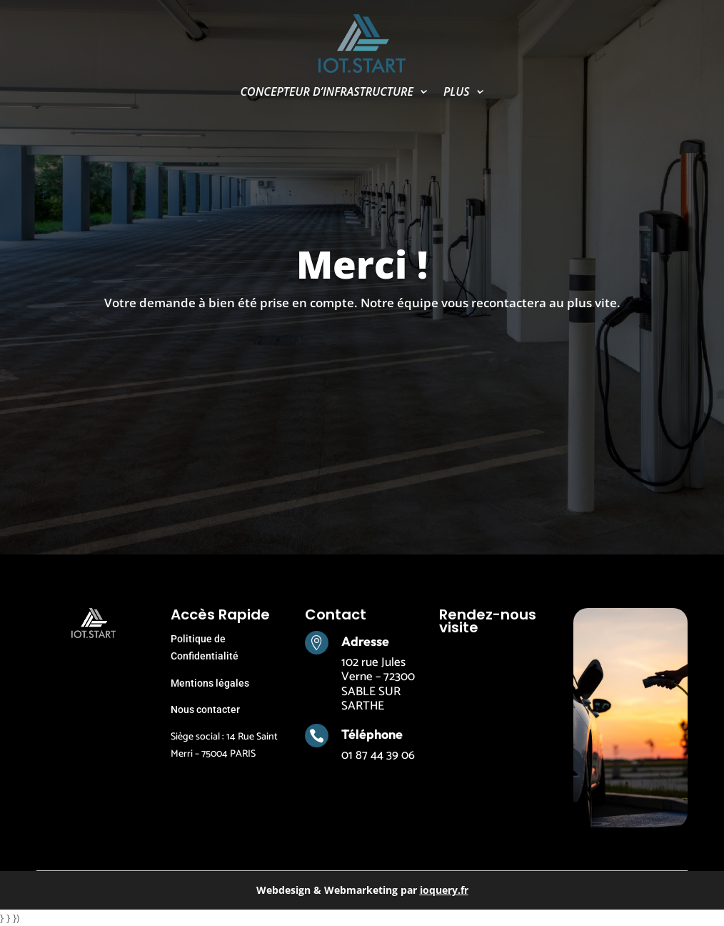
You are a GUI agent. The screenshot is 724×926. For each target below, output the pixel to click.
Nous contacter (205, 709)
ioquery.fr (444, 890)
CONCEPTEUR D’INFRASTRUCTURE (326, 92)
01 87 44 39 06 (378, 755)
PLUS (456, 92)
